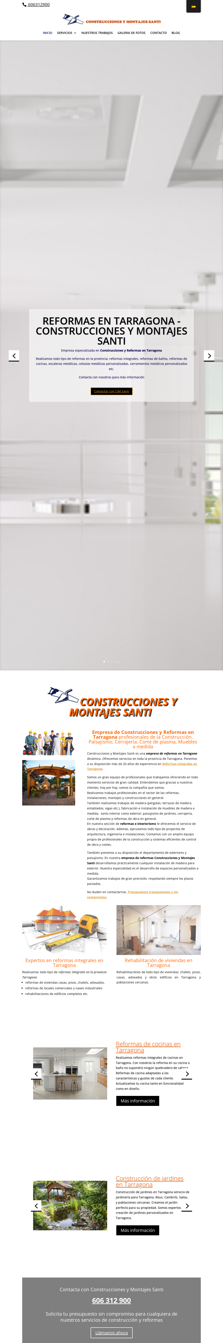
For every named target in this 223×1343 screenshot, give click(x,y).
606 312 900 (111, 1300)
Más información (138, 1110)
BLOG (176, 33)
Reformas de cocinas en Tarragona (148, 1055)
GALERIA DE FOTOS (131, 33)
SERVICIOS (64, 33)
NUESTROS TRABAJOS (97, 33)
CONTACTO (158, 33)
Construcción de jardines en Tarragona (150, 1189)
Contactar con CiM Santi (111, 437)
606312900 (38, 4)
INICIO (47, 33)
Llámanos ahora (111, 1333)
